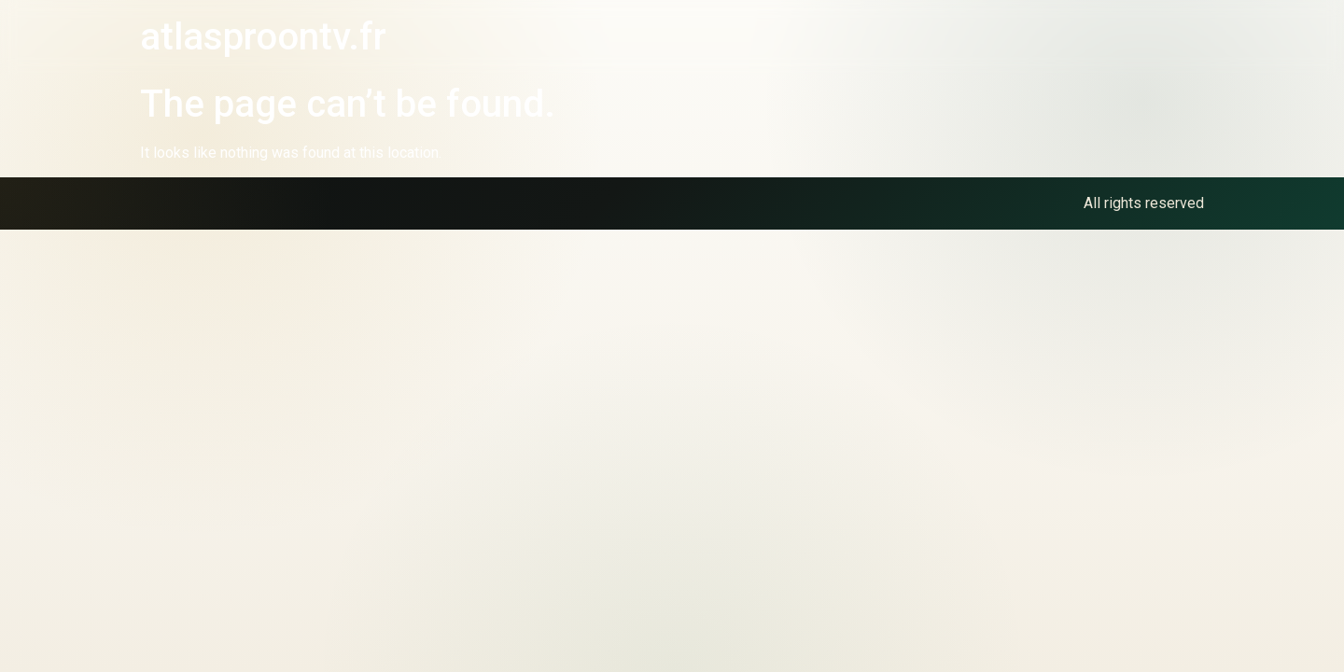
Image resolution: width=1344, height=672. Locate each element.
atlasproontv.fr (263, 37)
